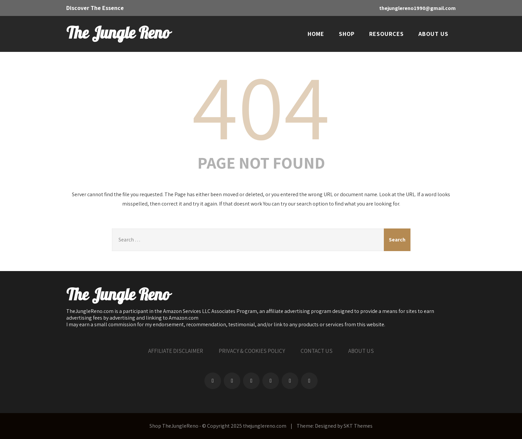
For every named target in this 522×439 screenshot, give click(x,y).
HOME (316, 34)
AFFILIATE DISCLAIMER (175, 351)
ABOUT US (433, 34)
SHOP (347, 34)
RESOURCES (386, 34)
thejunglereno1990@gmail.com (417, 8)
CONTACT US (317, 351)
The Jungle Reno (117, 34)
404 (261, 105)
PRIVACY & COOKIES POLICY (252, 351)
